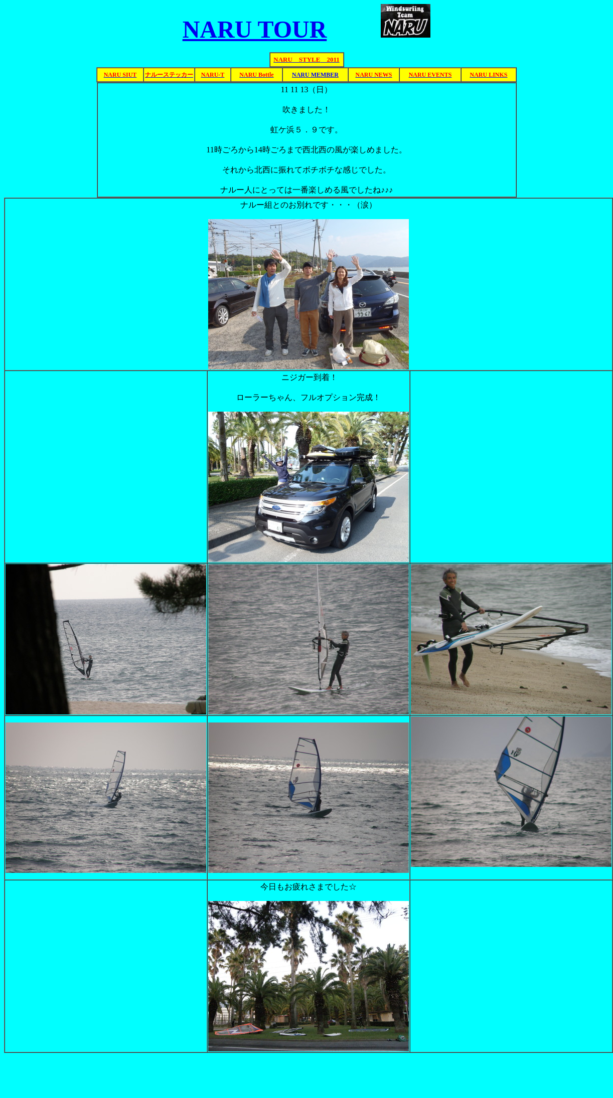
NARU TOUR (255, 29)
